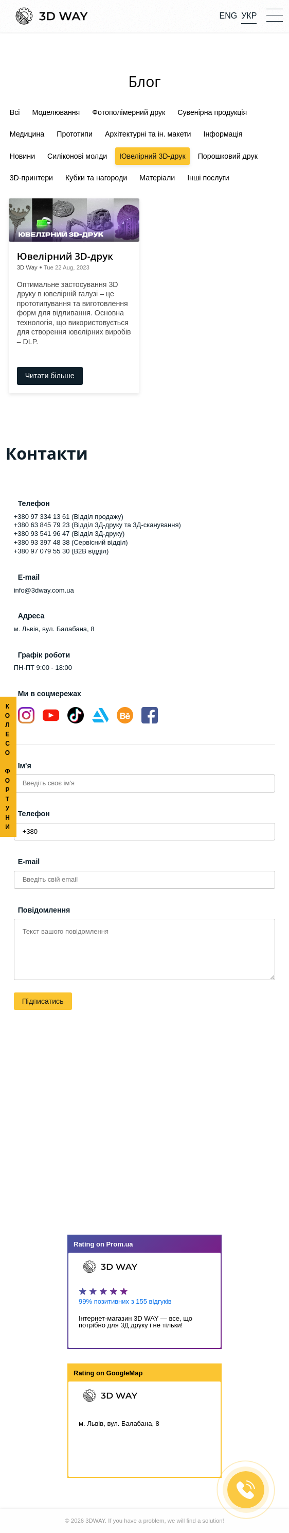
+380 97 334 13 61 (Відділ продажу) (68, 516)
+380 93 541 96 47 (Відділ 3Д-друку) (69, 533)
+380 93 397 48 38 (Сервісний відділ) (71, 542)
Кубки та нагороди (96, 178)
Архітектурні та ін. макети (148, 134)
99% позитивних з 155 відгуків (125, 1301)
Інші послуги (208, 178)
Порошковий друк (228, 156)
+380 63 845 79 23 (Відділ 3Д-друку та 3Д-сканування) (97, 525)
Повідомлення (44, 910)
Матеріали (157, 178)
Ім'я (24, 766)
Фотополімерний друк (128, 112)
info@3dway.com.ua (44, 590)
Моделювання (56, 112)
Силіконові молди (77, 156)
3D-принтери (31, 178)
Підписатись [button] (43, 1001)
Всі (15, 112)
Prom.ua (119, 1244)
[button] (274, 14)
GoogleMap (124, 1373)
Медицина (27, 134)
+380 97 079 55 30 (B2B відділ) (61, 551)
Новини (22, 156)
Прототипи (75, 134)
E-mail (29, 861)
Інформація (223, 134)
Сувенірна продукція (212, 112)
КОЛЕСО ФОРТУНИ (8, 767)
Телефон (34, 814)
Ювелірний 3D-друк (152, 156)
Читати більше (50, 376)
